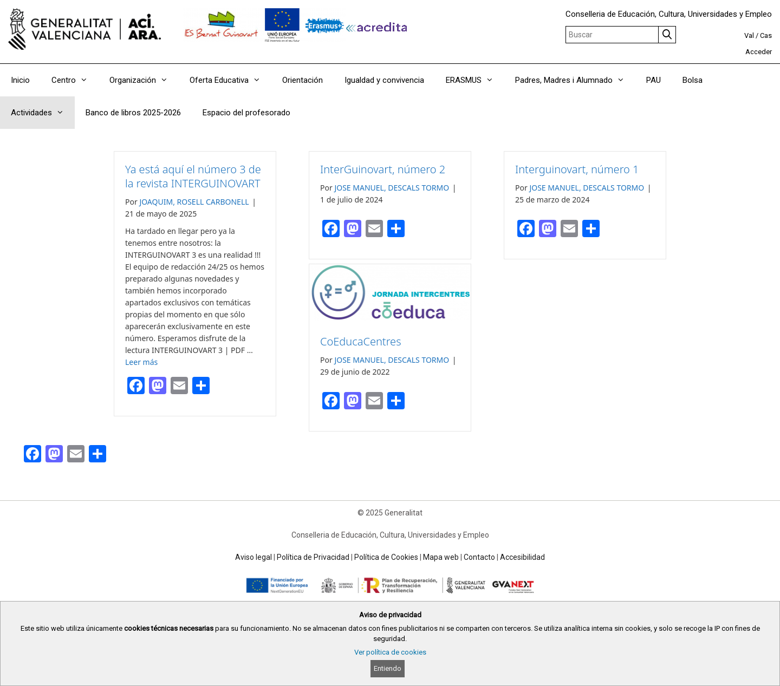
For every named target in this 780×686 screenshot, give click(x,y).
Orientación (302, 80)
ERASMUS (475, 80)
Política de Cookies (386, 557)
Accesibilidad (522, 557)
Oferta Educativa (230, 80)
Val (749, 35)
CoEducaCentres (360, 341)
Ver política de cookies (390, 652)
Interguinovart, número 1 (577, 169)
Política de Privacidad (313, 557)
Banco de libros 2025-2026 (133, 112)
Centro (75, 80)
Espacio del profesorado (246, 112)
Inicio (20, 80)
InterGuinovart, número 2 (382, 169)
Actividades (43, 112)
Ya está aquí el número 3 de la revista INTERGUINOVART (193, 176)
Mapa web (441, 557)
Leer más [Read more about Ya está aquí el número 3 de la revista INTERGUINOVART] (141, 362)
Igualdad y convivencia (384, 80)
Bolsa (692, 80)
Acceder (758, 52)
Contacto (479, 557)
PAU (653, 80)
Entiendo (387, 668)
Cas (766, 35)
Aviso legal (253, 557)
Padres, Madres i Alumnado (575, 80)
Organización (144, 80)
